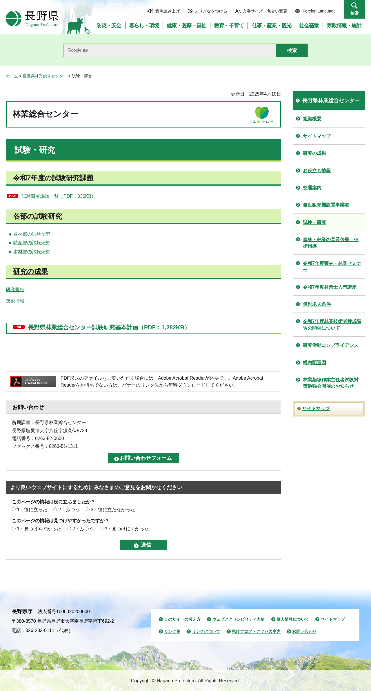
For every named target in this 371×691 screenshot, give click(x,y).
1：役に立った (32, 509)
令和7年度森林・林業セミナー (332, 266)
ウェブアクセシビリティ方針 (238, 619)
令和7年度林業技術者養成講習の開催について (332, 324)
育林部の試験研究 (31, 233)
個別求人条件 (317, 304)
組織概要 (312, 118)
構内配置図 (314, 362)
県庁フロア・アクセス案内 (256, 631)
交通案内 (312, 187)
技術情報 (15, 300)
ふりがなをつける (211, 11)
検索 (354, 13)
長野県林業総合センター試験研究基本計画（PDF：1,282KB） (109, 327)
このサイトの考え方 (182, 619)
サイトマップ (317, 136)
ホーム (12, 76)
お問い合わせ (304, 631)
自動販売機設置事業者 (326, 204)
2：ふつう (69, 509)
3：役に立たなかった (113, 509)
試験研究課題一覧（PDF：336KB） (59, 196)
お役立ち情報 (317, 170)
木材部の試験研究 (31, 251)
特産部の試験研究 (31, 242)
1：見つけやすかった (39, 528)
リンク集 (172, 631)
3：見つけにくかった (127, 528)
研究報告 (15, 289)
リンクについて (206, 631)
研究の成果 (30, 271)
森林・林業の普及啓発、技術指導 (331, 242)
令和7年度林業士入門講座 (330, 287)
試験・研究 (314, 222)
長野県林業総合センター (45, 76)
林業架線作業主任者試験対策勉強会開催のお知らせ (331, 383)
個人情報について (293, 619)
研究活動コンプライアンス (331, 345)
